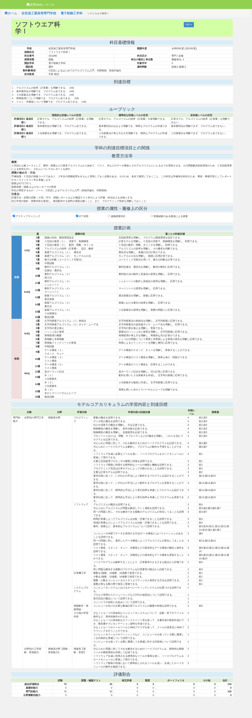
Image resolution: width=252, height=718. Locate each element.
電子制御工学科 (72, 13)
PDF (189, 24)
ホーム (10, 13)
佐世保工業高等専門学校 (39, 13)
